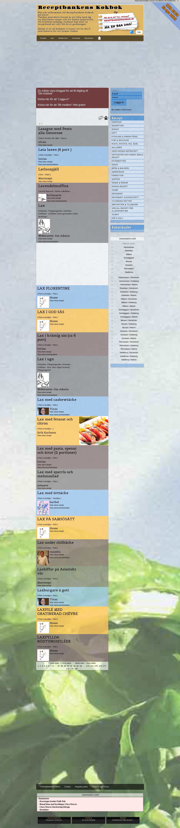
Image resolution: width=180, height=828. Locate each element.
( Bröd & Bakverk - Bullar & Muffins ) (54, 191)
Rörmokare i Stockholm (129, 342)
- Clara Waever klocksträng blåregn (53, 807)
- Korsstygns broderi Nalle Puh (51, 801)
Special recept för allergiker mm (122, 209)
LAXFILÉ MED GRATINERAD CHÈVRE (57, 612)
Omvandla (76, 38)
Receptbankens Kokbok (80, 7)
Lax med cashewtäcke (56, 400)
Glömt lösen (126, 110)
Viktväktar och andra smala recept (127, 156)
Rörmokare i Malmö (129, 349)
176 (100, 666)
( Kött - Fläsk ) (44, 174)
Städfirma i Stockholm (129, 352)
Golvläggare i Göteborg (129, 313)
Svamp (115, 190)
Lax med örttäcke (52, 493)
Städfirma (129, 272)
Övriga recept (120, 186)
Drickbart (117, 194)
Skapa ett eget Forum (100, 787)
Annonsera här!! (90, 795)
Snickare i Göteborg (129, 335)
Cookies (67, 787)
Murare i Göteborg (129, 324)
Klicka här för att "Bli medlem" (55, 104)
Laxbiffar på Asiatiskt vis (56, 571)
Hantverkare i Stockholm (129, 277)
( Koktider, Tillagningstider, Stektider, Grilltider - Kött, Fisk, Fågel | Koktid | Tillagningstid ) (54, 367)
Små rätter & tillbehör (125, 205)
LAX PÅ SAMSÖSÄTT (56, 519)
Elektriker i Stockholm (129, 288)
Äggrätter (118, 126)
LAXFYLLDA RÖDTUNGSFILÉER (54, 639)
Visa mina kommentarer (48, 164)
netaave (42, 485)
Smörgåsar (118, 172)
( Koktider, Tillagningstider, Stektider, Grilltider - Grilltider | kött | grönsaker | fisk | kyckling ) (58, 214)
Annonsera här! (127, 239)
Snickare (128, 265)
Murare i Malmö (129, 327)
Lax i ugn (45, 359)
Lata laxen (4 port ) (55, 150)
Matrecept (45, 178)
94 (81, 666)
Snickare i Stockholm (129, 331)
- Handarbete (43, 798)
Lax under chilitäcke (55, 542)
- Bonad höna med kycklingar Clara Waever (57, 804)
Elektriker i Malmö (128, 295)
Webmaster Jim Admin (54, 235)
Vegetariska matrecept (125, 151)
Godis (115, 165)
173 (87, 666)
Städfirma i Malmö (128, 360)
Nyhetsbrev (88, 38)
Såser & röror (120, 183)
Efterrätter (119, 161)
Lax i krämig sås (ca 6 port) (56, 337)
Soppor (116, 179)
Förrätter (118, 176)
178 (67, 669)
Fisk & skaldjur (120, 140)
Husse (54, 297)
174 (91, 666)
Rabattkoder (121, 227)
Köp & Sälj (117, 218)
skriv (52, 38)
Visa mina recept (45, 145)
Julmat (115, 215)
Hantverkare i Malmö (129, 284)
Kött (114, 133)
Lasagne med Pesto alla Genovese (55, 131)
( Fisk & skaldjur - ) (45, 429)
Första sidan (54, 663)
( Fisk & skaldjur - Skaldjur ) (49, 498)
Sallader (117, 148)
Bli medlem (116, 110)
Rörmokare (129, 268)
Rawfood (117, 122)
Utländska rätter (122, 201)
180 (76, 669)
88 (62, 666)
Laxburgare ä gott (53, 590)
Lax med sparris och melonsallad (55, 474)
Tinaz (54, 409)
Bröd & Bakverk (120, 168)
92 (74, 666)
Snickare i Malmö (129, 338)
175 (96, 666)
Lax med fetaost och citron (55, 421)
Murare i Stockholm (129, 320)
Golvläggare (129, 258)
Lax (41, 206)
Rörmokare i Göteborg (129, 345)
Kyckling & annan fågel (125, 137)
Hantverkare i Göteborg (129, 281)
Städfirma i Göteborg (129, 356)
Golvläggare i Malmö (129, 317)
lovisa (42, 158)
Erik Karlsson (46, 432)
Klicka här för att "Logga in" (53, 99)
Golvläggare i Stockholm (129, 310)
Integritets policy (81, 787)
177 (104, 666)
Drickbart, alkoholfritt (125, 197)
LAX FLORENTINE (53, 288)
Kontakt (43, 38)
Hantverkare (129, 247)
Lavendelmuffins (53, 186)
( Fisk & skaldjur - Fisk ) (48, 155)
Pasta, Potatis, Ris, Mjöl (125, 144)
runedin (55, 551)
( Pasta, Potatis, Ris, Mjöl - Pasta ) (52, 138)
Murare (129, 261)
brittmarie (54, 195)
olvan (42, 142)
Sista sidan (91, 663)
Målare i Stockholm (129, 299)
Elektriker (129, 251)
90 (68, 666)
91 (71, 666)
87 (59, 666)
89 (65, 666)
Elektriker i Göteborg (128, 292)
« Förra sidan (65, 663)
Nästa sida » (80, 663)
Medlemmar (63, 38)
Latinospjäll (48, 169)
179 (71, 669)
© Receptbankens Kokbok (50, 787)
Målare (129, 254)
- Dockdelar (43, 810)
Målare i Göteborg (129, 302)
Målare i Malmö (128, 306)
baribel (54, 502)
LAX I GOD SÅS (50, 312)
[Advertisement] (90, 64)
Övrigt (115, 129)
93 (78, 666)
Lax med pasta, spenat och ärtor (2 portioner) (57, 450)
